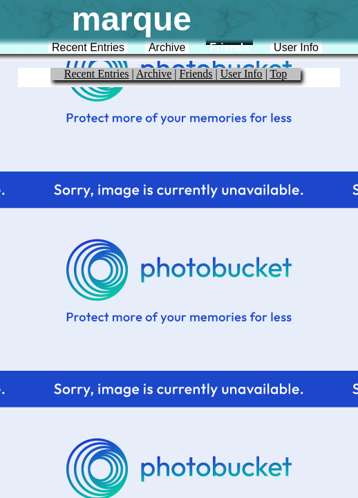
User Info (296, 47)
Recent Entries (88, 47)
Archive (167, 47)
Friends (229, 47)
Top (279, 74)
